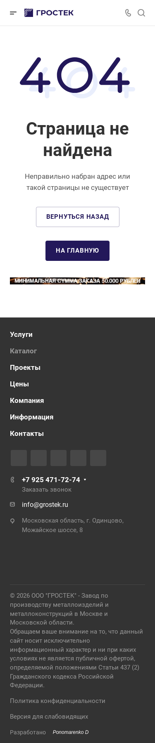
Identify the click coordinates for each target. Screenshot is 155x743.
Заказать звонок (47, 489)
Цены (19, 384)
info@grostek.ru (45, 505)
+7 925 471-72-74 (51, 480)
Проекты (25, 367)
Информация (32, 417)
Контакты (27, 433)
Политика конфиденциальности (57, 701)
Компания (27, 400)
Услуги (21, 334)
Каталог (23, 351)
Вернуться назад (77, 216)
